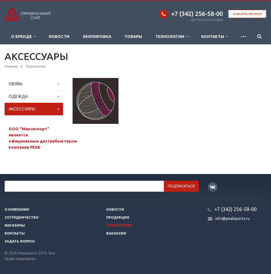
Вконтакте (212, 186)
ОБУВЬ (16, 83)
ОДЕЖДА (18, 96)
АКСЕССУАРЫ (22, 108)
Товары (133, 36)
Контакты (214, 36)
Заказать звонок (247, 14)
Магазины (15, 225)
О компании (17, 209)
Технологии (171, 36)
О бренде (23, 36)
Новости (59, 36)
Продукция (117, 217)
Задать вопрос (20, 241)
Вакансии (116, 233)
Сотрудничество (22, 217)
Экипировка (97, 36)
